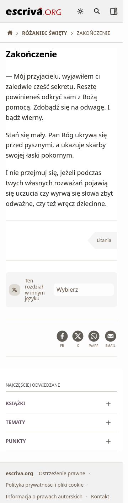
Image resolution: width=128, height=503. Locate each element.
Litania (104, 240)
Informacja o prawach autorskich (44, 496)
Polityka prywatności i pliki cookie (45, 484)
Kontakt (100, 496)
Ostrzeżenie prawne (62, 473)
